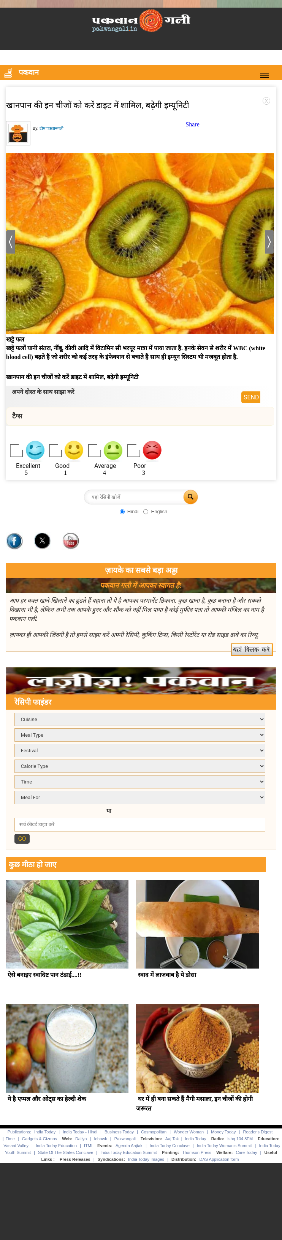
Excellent (28, 465)
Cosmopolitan (153, 1132)
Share (192, 124)
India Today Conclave (170, 1145)
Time (10, 1138)
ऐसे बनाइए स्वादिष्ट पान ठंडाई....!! (45, 975)
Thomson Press (196, 1152)
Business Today (119, 1132)
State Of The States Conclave (65, 1152)
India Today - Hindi (80, 1132)
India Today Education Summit (128, 1152)
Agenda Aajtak (129, 1145)
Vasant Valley (16, 1145)
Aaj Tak (172, 1138)
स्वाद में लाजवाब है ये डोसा (167, 975)
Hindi (133, 511)
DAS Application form (219, 1159)
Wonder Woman (189, 1132)
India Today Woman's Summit (224, 1145)
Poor (139, 465)
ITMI (88, 1145)
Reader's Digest (257, 1132)
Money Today (223, 1132)
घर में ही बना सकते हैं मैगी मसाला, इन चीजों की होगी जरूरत (194, 1104)
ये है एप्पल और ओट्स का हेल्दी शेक (47, 1099)
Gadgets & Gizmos (39, 1138)
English (159, 511)
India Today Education (56, 1145)
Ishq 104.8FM (240, 1138)
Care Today (246, 1152)
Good (62, 465)
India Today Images (146, 1159)
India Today (44, 1132)
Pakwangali (125, 1138)
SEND (251, 397)
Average (105, 465)
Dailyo (81, 1138)
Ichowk (101, 1138)
